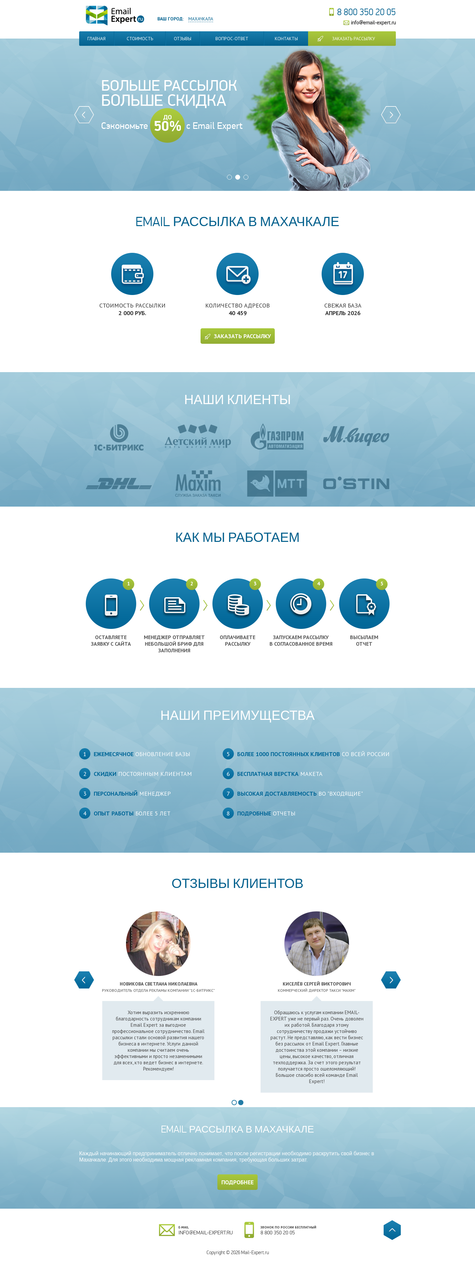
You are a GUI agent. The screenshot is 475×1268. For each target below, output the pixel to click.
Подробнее (237, 1182)
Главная (96, 39)
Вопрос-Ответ (231, 39)
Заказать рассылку (353, 39)
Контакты (286, 39)
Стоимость (140, 39)
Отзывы (182, 39)
